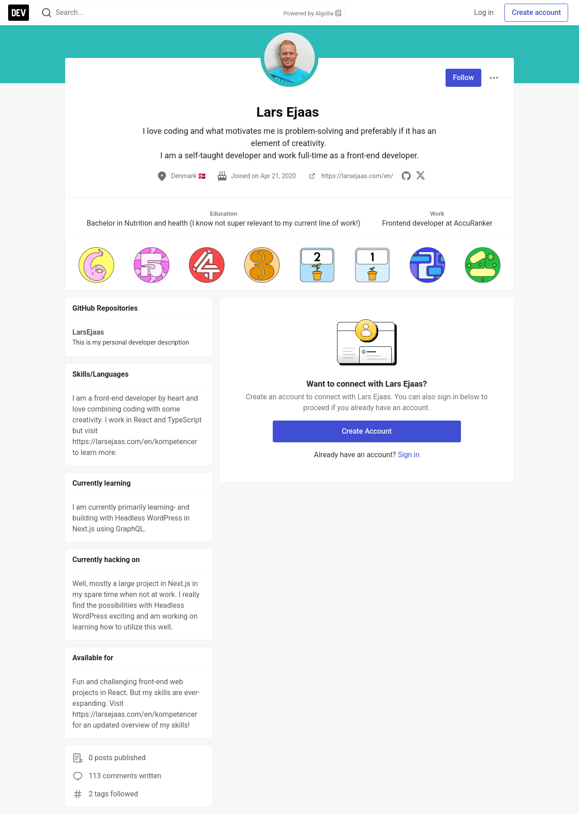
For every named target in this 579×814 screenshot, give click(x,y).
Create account (536, 12)
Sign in (408, 454)
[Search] (47, 13)
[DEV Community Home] (18, 13)
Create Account (367, 431)
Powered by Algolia (312, 13)
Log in (484, 12)
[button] (96, 265)
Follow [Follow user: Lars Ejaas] (463, 77)
